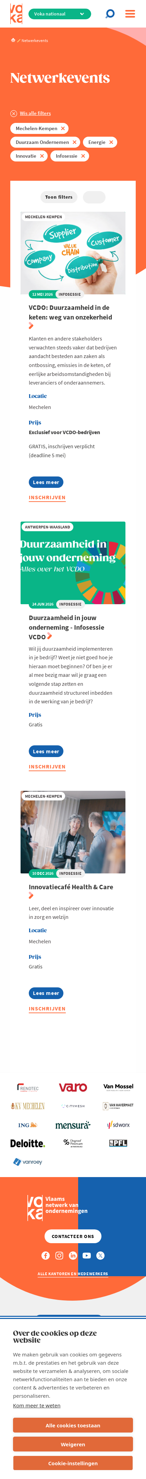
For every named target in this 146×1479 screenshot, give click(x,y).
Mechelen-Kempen (36, 128)
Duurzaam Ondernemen (42, 142)
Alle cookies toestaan (73, 1425)
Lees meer (48, 483)
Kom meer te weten (37, 1405)
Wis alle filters (35, 113)
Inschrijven (47, 497)
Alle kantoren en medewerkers (73, 1273)
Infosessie (66, 156)
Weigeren (73, 1444)
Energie (97, 142)
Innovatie (26, 156)
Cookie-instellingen (73, 1463)
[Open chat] (112, 14)
